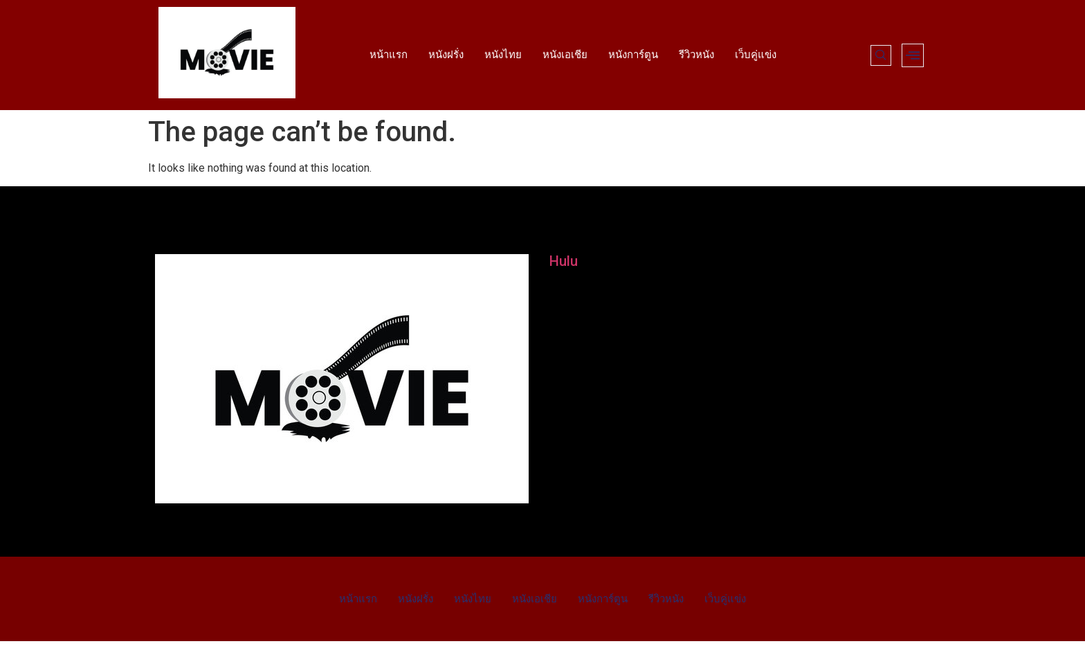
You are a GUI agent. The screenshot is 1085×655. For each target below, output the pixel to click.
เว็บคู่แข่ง (755, 54)
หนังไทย (503, 54)
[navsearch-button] (880, 55)
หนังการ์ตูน (633, 54)
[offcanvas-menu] (913, 55)
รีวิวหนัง (696, 54)
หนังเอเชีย (564, 54)
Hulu (563, 261)
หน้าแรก (389, 54)
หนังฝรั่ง (446, 54)
